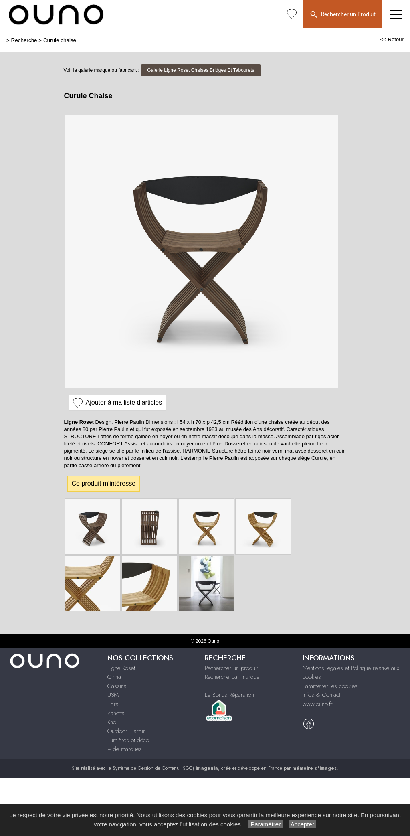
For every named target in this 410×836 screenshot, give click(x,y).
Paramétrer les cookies (330, 686)
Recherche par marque (232, 676)
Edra (113, 704)
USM (113, 694)
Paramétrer (265, 824)
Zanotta (116, 712)
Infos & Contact (321, 694)
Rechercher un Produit (342, 15)
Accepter (302, 824)
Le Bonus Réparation (229, 694)
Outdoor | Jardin (126, 731)
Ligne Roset (121, 668)
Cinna (114, 676)
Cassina (117, 686)
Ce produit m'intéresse (104, 483)
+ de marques (124, 749)
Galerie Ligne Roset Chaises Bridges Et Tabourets (200, 70)
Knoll (113, 722)
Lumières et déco (128, 740)
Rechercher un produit (231, 668)
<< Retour (392, 39)
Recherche (24, 40)
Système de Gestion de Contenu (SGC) (165, 768)
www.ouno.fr (318, 704)
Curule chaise (59, 40)
